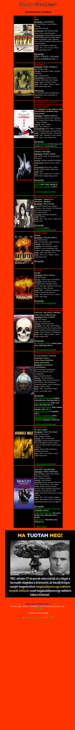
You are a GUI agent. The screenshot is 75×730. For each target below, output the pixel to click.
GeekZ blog (39, 520)
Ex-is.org (39, 228)
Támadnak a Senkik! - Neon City (47, 509)
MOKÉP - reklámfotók (43, 416)
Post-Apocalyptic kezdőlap (34, 617)
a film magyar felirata (43, 230)
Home (50, 617)
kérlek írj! (38, 609)
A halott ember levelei (43, 407)
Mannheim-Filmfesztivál (44, 398)
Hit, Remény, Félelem (43, 343)
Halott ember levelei (42, 403)
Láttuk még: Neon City (43, 513)
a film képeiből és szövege (45, 192)
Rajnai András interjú (43, 187)
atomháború (42, 144)
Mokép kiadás (41, 527)
